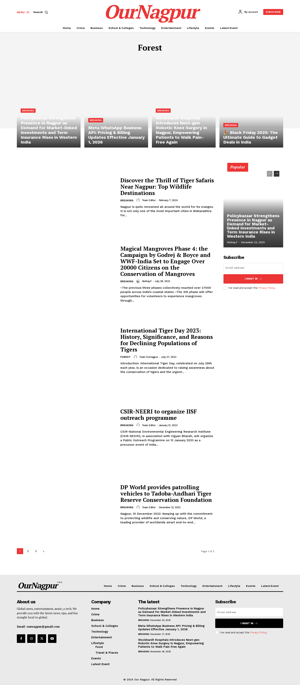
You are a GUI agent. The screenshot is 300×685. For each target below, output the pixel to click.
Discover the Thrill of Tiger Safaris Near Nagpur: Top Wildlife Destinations (158, 186)
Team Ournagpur (148, 357)
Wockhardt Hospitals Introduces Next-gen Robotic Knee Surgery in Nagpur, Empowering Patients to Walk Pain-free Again (171, 643)
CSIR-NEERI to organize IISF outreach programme (159, 415)
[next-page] (43, 551)
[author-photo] (138, 200)
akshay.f (147, 281)
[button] (41, 12)
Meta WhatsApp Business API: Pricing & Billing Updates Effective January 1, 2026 (171, 627)
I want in (253, 279)
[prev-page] (269, 174)
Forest (125, 357)
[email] (253, 267)
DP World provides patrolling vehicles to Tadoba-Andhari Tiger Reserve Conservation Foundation (167, 493)
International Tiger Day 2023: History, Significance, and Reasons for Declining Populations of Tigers (162, 340)
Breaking (28, 111)
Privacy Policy (266, 287)
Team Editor (149, 200)
